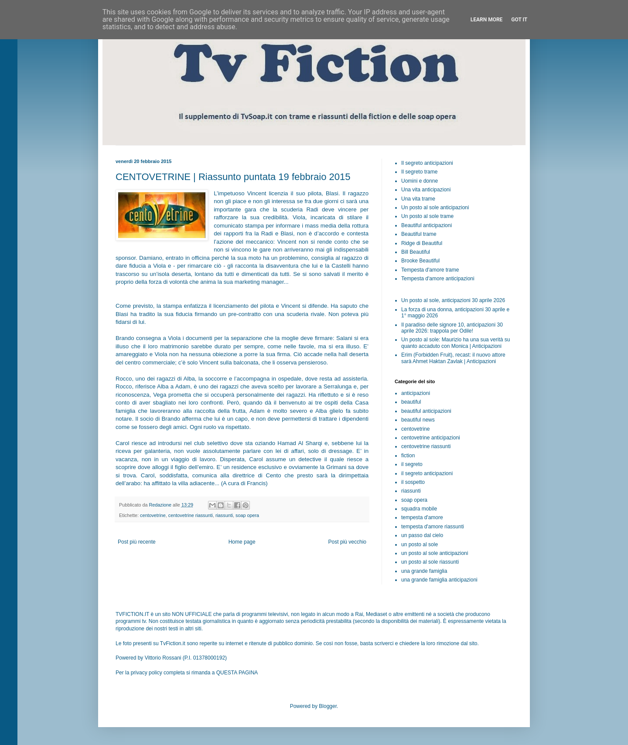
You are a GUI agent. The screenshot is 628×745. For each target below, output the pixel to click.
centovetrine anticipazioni (430, 438)
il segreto (412, 464)
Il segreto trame (419, 172)
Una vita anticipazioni (426, 190)
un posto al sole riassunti (430, 562)
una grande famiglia (424, 571)
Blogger (328, 706)
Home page (242, 542)
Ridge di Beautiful (421, 243)
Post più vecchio (347, 542)
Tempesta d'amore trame (430, 270)
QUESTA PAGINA (237, 673)
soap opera (247, 515)
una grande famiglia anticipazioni (439, 580)
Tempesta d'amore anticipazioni (437, 279)
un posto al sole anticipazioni (434, 553)
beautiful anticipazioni (426, 411)
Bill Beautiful (415, 252)
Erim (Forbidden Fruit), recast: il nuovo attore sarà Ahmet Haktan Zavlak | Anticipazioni (453, 358)
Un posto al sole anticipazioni (435, 207)
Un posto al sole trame (427, 216)
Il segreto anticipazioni (427, 163)
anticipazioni (415, 393)
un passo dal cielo (422, 535)
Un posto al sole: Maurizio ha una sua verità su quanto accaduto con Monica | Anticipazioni (455, 343)
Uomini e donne (419, 181)
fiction (408, 455)
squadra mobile (419, 509)
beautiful (411, 402)
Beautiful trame (419, 234)
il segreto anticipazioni (427, 473)
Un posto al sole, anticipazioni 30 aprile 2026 (453, 300)
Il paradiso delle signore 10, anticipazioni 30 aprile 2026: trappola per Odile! (452, 328)
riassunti (224, 515)
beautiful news (418, 420)
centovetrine (153, 515)
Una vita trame (418, 199)
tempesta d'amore (422, 517)
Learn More (487, 20)
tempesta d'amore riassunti (432, 527)
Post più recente (137, 542)
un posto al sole (419, 544)
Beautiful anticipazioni (426, 225)
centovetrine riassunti (190, 515)
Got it (519, 20)
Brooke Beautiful (420, 261)
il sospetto (413, 482)
